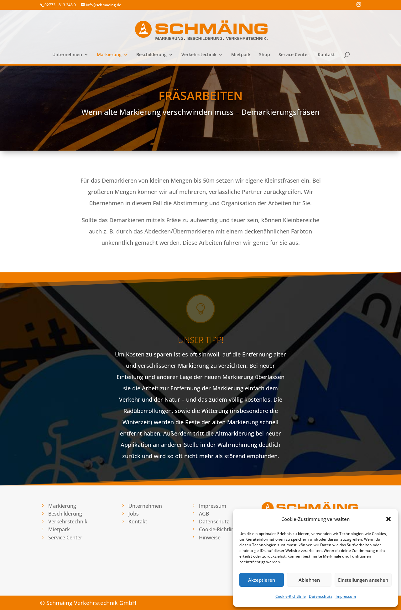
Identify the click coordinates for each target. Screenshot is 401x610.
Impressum (346, 596)
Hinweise (210, 537)
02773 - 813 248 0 (60, 5)
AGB (204, 513)
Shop (264, 54)
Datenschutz (320, 596)
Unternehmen (67, 54)
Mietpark (241, 54)
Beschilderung (151, 54)
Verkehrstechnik (198, 54)
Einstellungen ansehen (363, 580)
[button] (388, 519)
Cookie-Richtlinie (290, 596)
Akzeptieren (261, 580)
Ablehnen (309, 580)
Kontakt (326, 54)
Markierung (109, 54)
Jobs (133, 513)
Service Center (294, 54)
